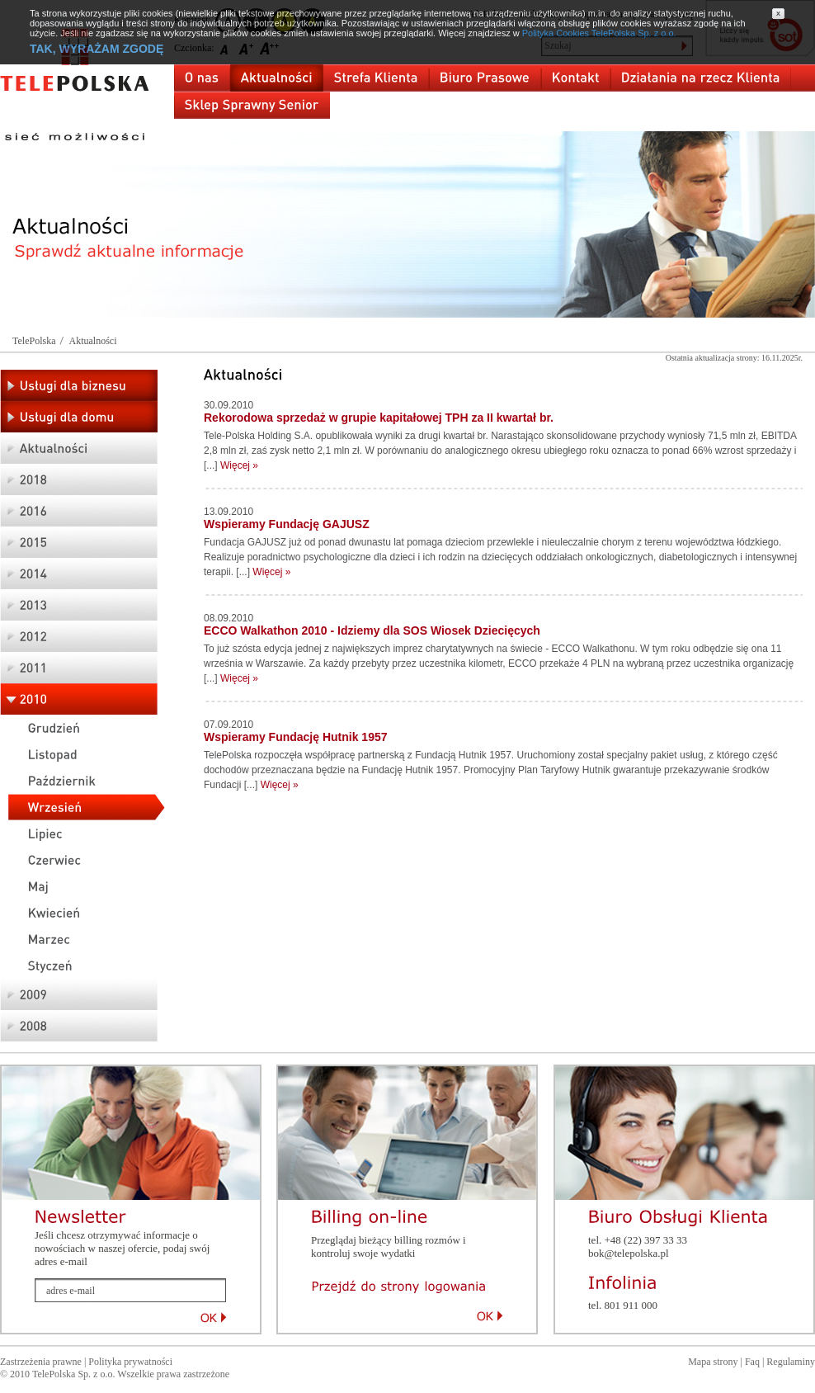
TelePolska (33, 341)
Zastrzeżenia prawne (41, 1361)
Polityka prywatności (130, 1361)
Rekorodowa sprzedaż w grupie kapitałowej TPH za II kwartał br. (379, 417)
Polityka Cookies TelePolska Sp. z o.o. (599, 33)
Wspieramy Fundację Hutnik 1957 (296, 737)
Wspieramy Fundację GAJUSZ (287, 524)
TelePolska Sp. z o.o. (73, 1374)
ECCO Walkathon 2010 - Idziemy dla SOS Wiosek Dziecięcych (372, 630)
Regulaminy (790, 1361)
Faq (752, 1361)
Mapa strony (712, 1361)
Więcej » (239, 465)
